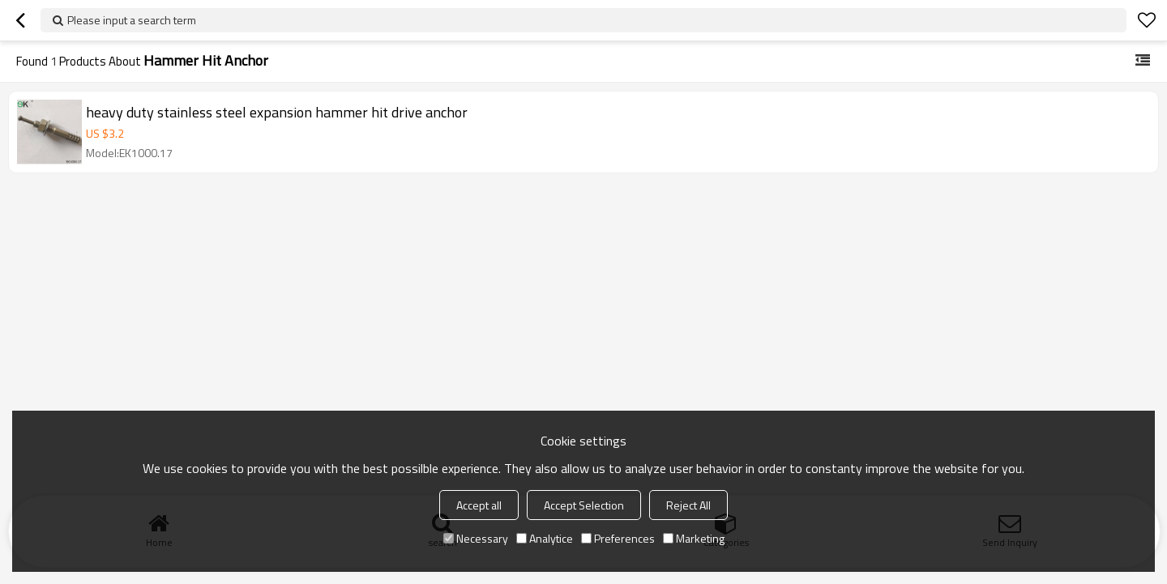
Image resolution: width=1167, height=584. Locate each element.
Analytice (544, 538)
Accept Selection (584, 505)
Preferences (618, 538)
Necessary (475, 538)
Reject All (688, 505)
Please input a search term (131, 19)
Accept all (479, 505)
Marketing (694, 538)
